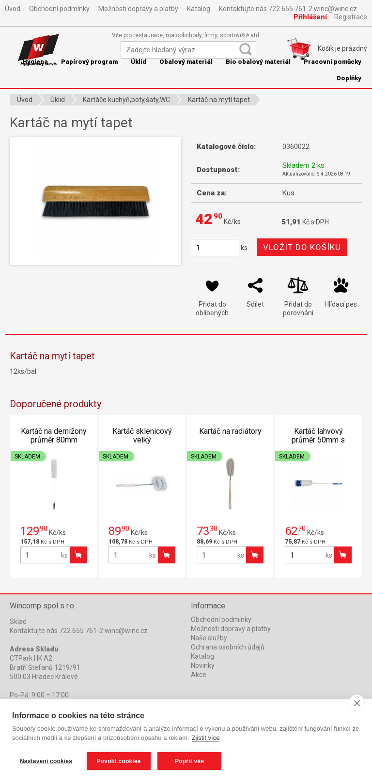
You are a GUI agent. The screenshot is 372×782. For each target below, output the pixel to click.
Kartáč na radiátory (230, 431)
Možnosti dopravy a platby (138, 9)
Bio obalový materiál (258, 61)
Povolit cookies (119, 761)
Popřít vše (189, 761)
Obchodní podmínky (59, 9)
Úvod (12, 9)
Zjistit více (206, 737)
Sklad (18, 621)
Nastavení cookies (46, 761)
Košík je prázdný (342, 48)
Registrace (350, 17)
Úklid (138, 61)
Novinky (203, 665)
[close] (357, 702)
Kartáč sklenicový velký (142, 435)
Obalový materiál (186, 61)
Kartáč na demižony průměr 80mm (54, 435)
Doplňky (349, 78)
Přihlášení (310, 17)
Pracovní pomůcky (332, 61)
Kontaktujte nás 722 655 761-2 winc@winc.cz (288, 9)
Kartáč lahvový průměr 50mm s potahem (318, 440)
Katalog (198, 9)
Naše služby (209, 638)
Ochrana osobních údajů (227, 647)
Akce (198, 675)
